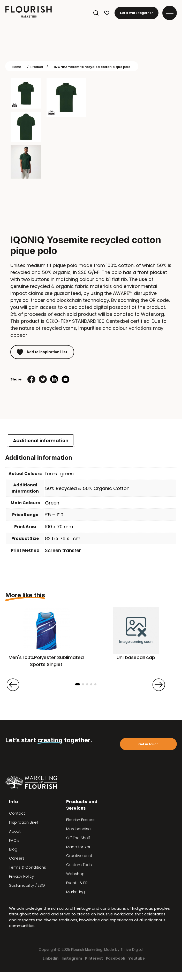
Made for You (79, 846)
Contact (17, 813)
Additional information (41, 440)
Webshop (75, 873)
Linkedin (50, 958)
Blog (13, 849)
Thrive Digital (131, 949)
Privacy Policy (21, 876)
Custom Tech (79, 864)
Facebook (115, 958)
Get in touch (148, 744)
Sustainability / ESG (27, 885)
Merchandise (78, 828)
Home (16, 67)
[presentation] (12, 684)
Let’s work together (136, 13)
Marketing (75, 891)
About (15, 831)
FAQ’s (14, 840)
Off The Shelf (78, 837)
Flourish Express (80, 819)
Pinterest (94, 958)
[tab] (40, 440)
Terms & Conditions (27, 867)
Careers (17, 858)
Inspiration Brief (23, 822)
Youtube (136, 958)
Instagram (72, 958)
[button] (77, 684)
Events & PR (77, 882)
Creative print (79, 855)
